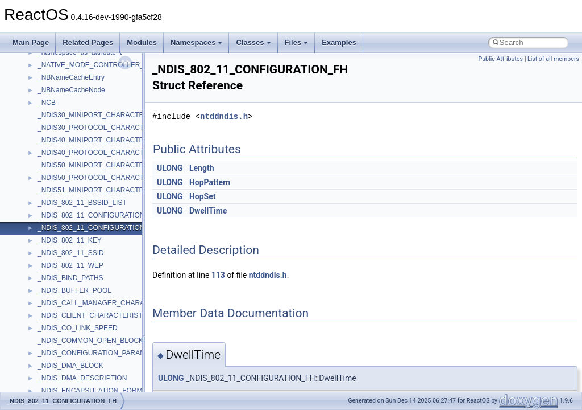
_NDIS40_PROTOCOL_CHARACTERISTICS (107, 153)
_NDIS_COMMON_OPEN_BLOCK (90, 341)
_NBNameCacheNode (71, 90)
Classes (253, 42)
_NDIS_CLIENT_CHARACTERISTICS (96, 315)
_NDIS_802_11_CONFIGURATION (91, 215)
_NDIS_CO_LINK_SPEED (78, 328)
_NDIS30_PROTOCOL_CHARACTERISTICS (107, 128)
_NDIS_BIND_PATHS (70, 278)
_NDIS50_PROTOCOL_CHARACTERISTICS (107, 178)
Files (297, 42)
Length (201, 168)
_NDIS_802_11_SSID (71, 253)
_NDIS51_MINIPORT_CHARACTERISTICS (104, 190)
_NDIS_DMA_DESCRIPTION (82, 378)
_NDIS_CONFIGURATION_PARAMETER (101, 353)
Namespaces (197, 42)
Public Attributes (500, 59)
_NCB (47, 102)
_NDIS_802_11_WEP (70, 265)
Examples (339, 42)
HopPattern (209, 182)
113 (218, 275)
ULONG (169, 168)
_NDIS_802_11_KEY (70, 240)
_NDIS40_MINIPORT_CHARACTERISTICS (104, 140)
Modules (142, 42)
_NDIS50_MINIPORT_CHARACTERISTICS (104, 165)
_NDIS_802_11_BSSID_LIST (82, 203)
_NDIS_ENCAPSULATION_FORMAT (94, 391)
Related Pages (88, 42)
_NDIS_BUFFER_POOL (74, 290)
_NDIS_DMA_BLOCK (70, 366)
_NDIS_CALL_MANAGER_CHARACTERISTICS (111, 303)
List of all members (553, 59)
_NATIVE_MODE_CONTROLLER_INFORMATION (114, 65)
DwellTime (208, 210)
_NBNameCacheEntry (71, 77)
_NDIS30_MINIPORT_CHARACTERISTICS (104, 115)
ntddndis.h (224, 116)
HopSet (202, 196)
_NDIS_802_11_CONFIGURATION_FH (97, 228)
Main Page (31, 42)
